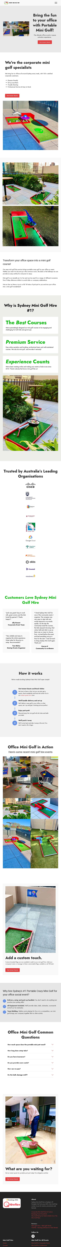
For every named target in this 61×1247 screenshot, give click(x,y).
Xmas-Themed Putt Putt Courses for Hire (43, 1185)
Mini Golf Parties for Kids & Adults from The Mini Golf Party (44, 1154)
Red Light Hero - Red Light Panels (41, 1163)
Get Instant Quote (44, 42)
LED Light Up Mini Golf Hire (11, 1199)
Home (5, 1180)
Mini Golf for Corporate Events (40, 1180)
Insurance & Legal (8, 1194)
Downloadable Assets (9, 1204)
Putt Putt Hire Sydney (37, 1197)
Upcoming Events (8, 1192)
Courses (5, 1182)
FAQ (4, 1187)
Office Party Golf (36, 1199)
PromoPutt (34, 1213)
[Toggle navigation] (56, 3)
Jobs (4, 1206)
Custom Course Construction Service (42, 1206)
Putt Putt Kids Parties (37, 1187)
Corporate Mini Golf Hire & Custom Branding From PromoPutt (42, 1150)
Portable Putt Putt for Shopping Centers (43, 1192)
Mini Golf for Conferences (39, 1182)
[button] (30, 981)
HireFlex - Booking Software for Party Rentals (44, 1165)
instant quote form (26, 632)
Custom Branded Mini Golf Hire (12, 1201)
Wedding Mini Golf (37, 1189)
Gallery (5, 1189)
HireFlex (29, 1239)
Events (5, 1185)
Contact (5, 1209)
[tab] (30, 981)
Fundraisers (34, 1194)
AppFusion (38, 1239)
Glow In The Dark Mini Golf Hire (12, 1197)
